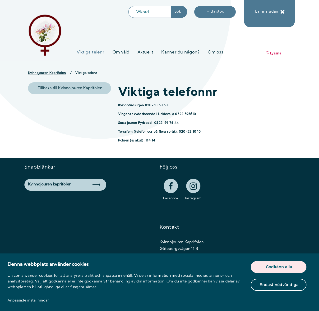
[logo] (45, 35)
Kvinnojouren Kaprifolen (47, 73)
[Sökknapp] (179, 12)
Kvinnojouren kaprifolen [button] (64, 184)
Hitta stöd (215, 12)
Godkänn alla (279, 267)
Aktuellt (145, 52)
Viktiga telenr (90, 52)
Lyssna (276, 53)
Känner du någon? (180, 52)
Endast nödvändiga (279, 284)
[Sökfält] (149, 12)
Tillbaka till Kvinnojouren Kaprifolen (70, 88)
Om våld (120, 52)
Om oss (215, 52)
